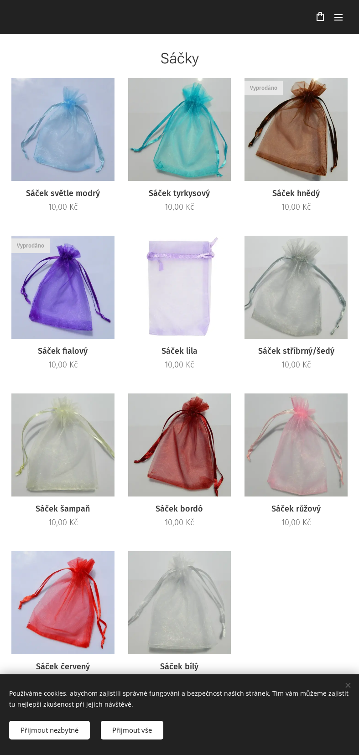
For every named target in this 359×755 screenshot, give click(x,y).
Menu (338, 17)
